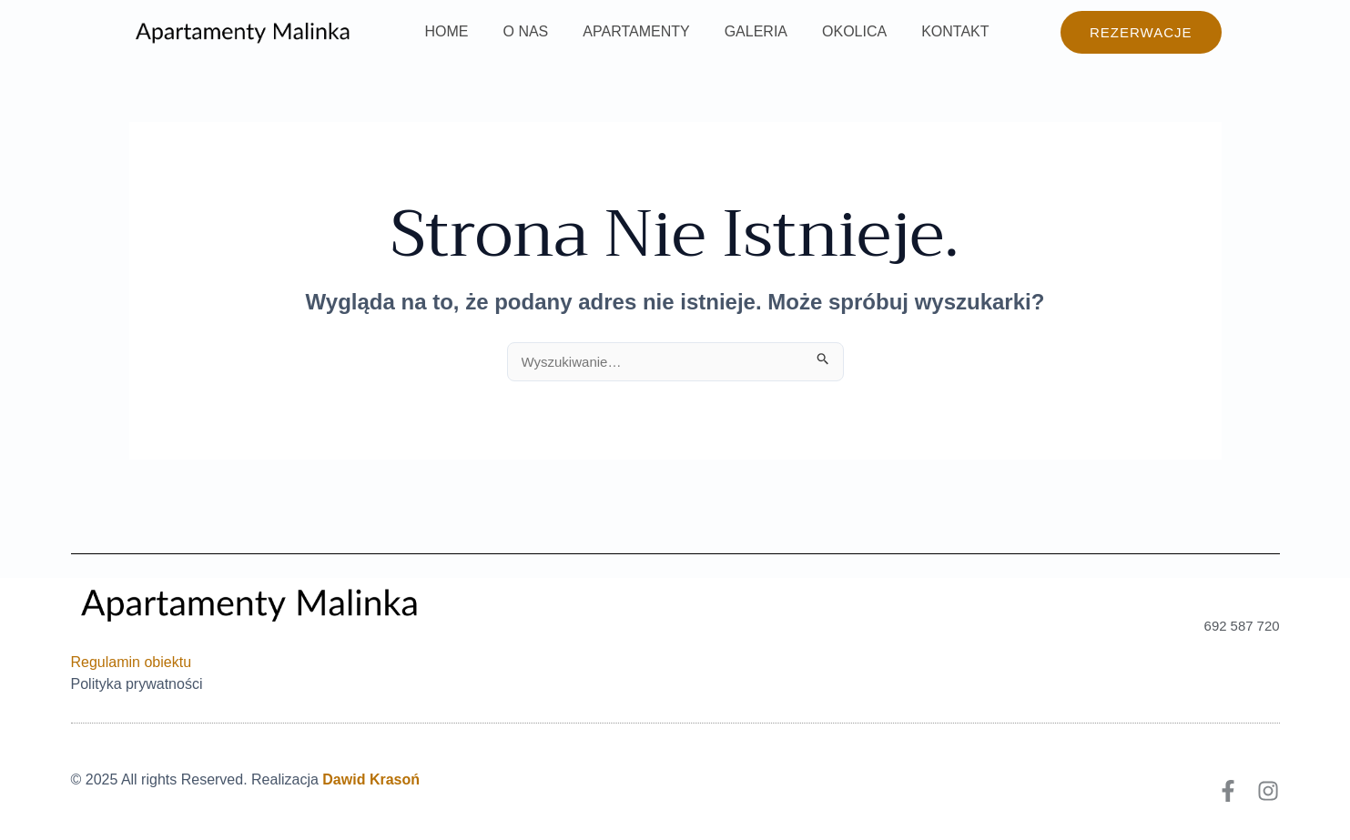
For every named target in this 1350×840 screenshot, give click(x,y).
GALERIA (736, 31)
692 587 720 (1241, 626)
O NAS (518, 31)
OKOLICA (829, 31)
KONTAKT (925, 31)
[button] (1141, 32)
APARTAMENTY (622, 31)
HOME (444, 31)
